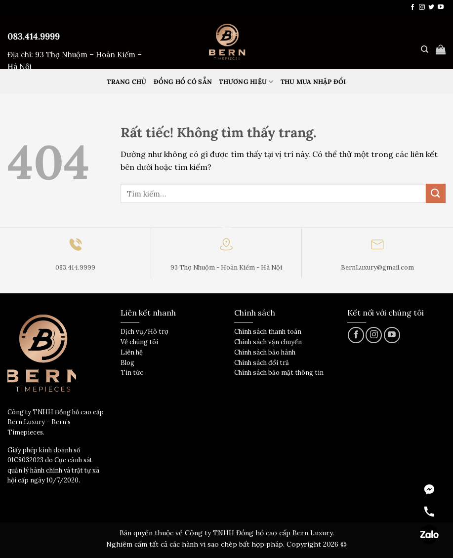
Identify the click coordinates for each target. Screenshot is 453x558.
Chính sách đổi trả (261, 363)
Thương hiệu (246, 81)
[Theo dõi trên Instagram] (422, 7)
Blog (127, 363)
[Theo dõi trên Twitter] (431, 7)
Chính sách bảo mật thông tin (279, 372)
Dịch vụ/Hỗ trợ (144, 331)
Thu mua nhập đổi (313, 82)
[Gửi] (436, 193)
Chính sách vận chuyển (268, 342)
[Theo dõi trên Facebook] (412, 7)
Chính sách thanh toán (267, 331)
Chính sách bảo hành (264, 352)
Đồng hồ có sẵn (183, 82)
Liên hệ (132, 352)
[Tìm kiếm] (424, 49)
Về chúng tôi (139, 342)
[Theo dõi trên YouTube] (441, 7)
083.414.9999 (33, 36)
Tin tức (132, 372)
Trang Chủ (126, 82)
